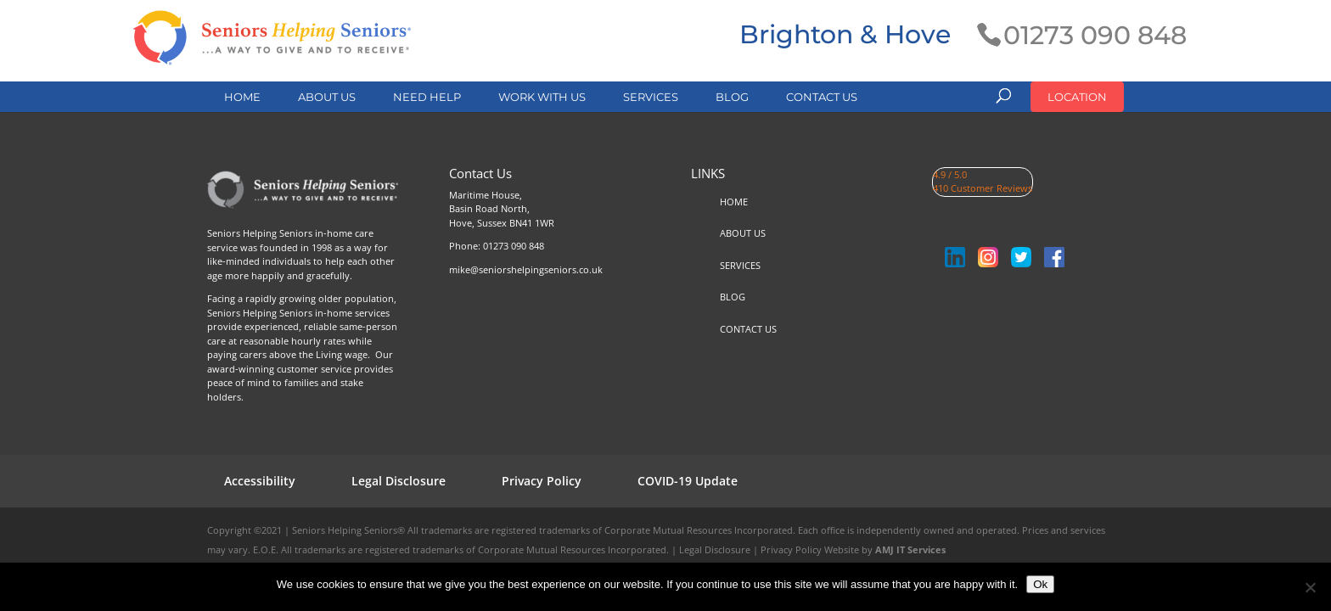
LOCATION (1077, 97)
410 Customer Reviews (982, 188)
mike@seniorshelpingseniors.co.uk (526, 269)
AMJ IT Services (910, 549)
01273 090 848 (513, 245)
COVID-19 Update (687, 481)
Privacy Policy (541, 481)
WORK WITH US (542, 97)
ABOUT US (327, 97)
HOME (242, 97)
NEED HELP (427, 97)
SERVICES (650, 97)
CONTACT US (821, 97)
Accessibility (259, 481)
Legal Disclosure (398, 481)
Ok (1040, 584)
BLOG (732, 97)
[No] (1309, 587)
